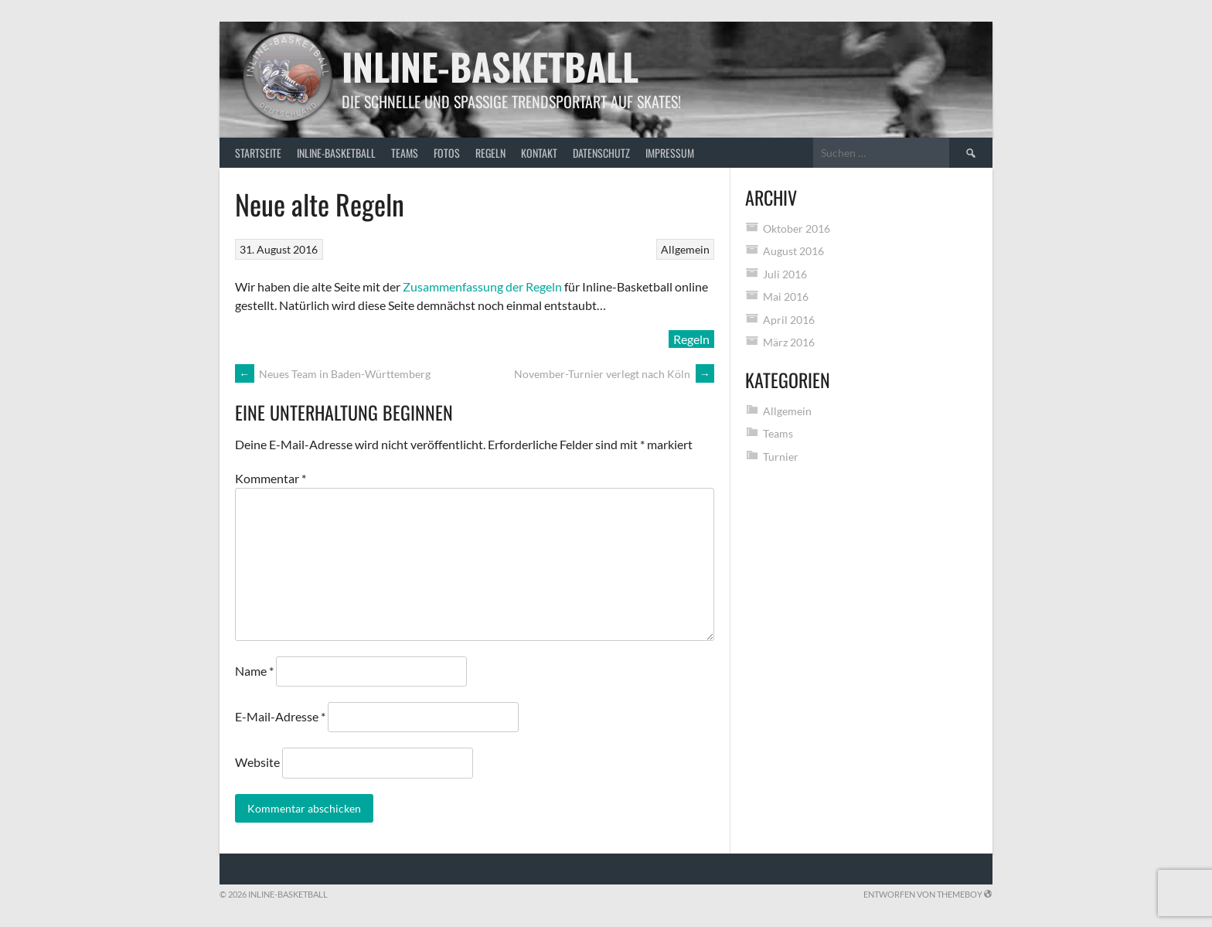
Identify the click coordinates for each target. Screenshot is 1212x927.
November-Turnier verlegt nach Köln (614, 373)
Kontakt (539, 153)
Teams (404, 153)
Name (254, 670)
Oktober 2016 (796, 228)
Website (257, 762)
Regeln (490, 153)
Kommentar (270, 478)
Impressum (669, 153)
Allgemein (685, 249)
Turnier (780, 456)
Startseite (258, 153)
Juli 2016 (785, 274)
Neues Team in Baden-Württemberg (333, 373)
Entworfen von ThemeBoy (927, 894)
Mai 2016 (786, 296)
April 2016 (789, 319)
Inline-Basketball (490, 66)
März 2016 (789, 342)
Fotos (447, 153)
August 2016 (793, 250)
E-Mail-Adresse (280, 716)
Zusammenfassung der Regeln (482, 286)
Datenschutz (601, 153)
